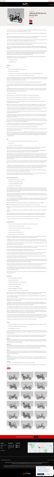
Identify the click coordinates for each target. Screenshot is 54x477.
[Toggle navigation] (1, 4)
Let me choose (47, 471)
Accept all (40, 474)
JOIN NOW (36, 436)
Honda (31, 21)
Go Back (31, 23)
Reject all (48, 474)
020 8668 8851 (51, 4)
